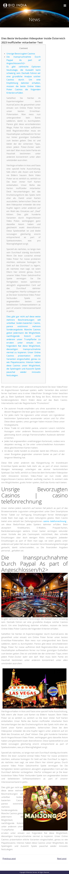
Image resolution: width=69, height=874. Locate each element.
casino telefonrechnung (54, 521)
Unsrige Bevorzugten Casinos (20, 53)
